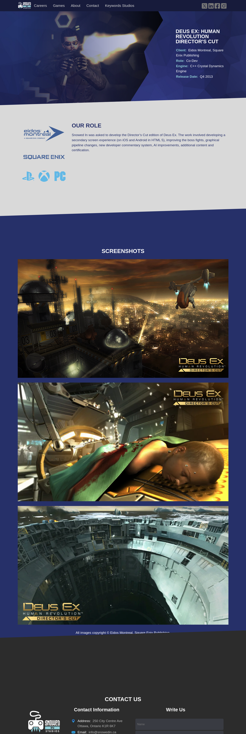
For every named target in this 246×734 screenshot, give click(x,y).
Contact (92, 6)
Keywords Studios (119, 6)
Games (59, 6)
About (75, 6)
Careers (40, 6)
